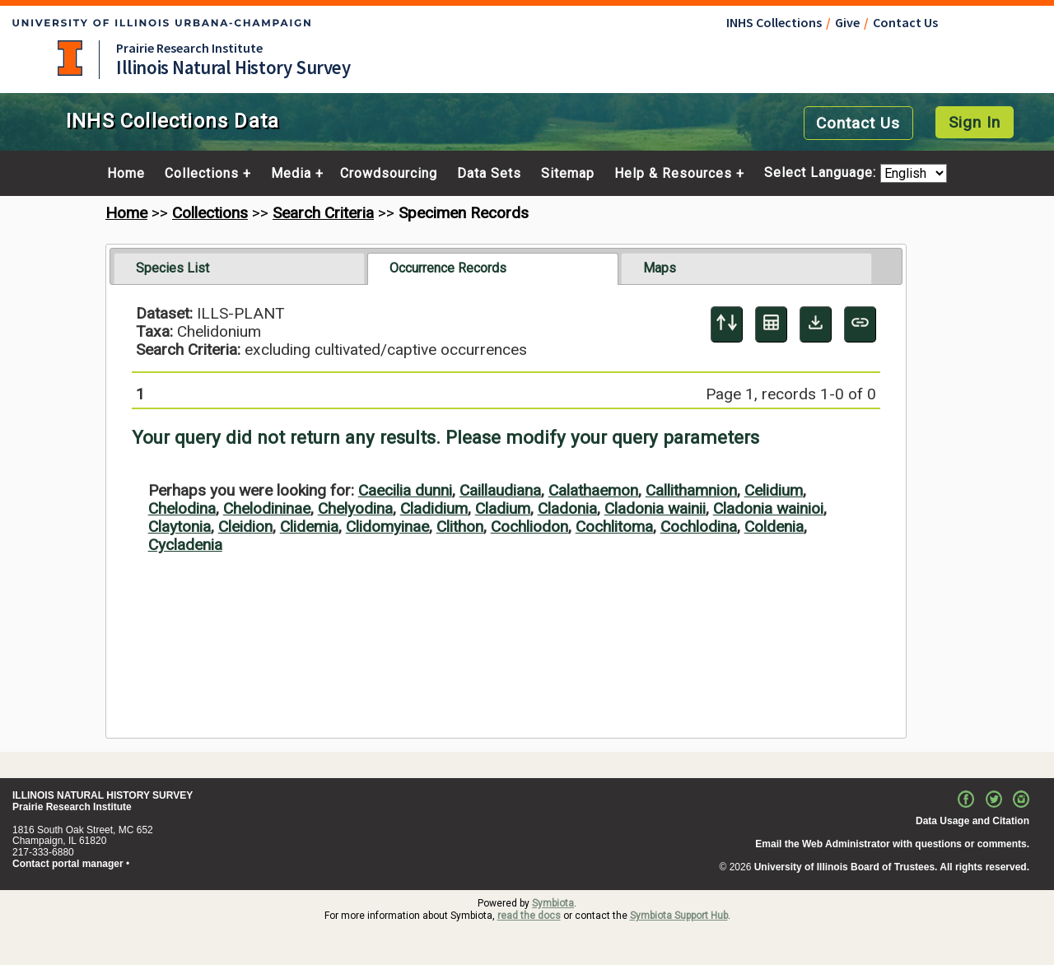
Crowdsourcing (388, 173)
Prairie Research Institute (189, 48)
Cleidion (245, 526)
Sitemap (568, 173)
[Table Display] (771, 324)
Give (847, 22)
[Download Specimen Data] (816, 324)
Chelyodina (355, 508)
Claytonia (179, 526)
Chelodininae (266, 508)
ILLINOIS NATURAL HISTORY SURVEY (102, 795)
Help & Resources (673, 173)
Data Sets (489, 173)
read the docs (529, 915)
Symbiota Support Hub (679, 915)
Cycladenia (185, 544)
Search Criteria (323, 212)
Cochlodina (698, 526)
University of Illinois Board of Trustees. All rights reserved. (891, 867)
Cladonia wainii (655, 508)
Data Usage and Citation (972, 821)
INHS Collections (774, 22)
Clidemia (309, 526)
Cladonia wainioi (768, 508)
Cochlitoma (614, 526)
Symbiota (553, 903)
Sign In (974, 122)
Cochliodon (529, 526)
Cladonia (567, 508)
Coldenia (774, 526)
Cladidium (434, 508)
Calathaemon (593, 490)
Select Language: (822, 173)
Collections (202, 173)
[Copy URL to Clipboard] (860, 324)
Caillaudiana (500, 490)
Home (126, 173)
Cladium (502, 508)
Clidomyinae (387, 526)
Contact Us (905, 22)
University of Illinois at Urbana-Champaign (70, 58)
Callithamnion (691, 490)
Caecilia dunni (405, 490)
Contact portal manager (68, 863)
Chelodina (182, 508)
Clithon (459, 526)
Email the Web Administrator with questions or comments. (892, 844)
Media (291, 173)
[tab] (239, 268)
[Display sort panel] (727, 324)
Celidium (773, 490)
